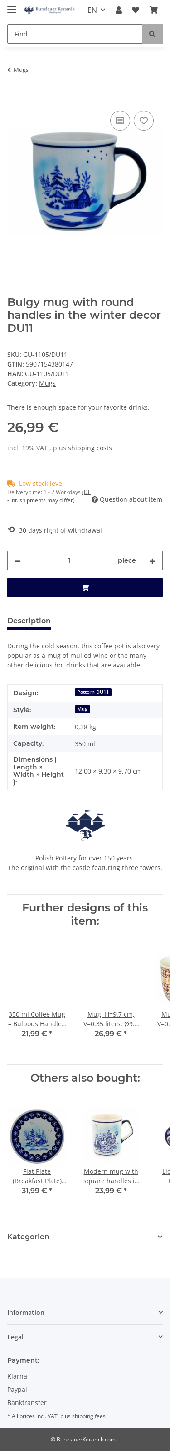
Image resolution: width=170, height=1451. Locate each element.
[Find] (74, 34)
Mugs (47, 383)
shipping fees (89, 1416)
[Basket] (154, 10)
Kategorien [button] (28, 1236)
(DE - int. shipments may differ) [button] (49, 496)
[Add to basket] (14, 98)
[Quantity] (69, 560)
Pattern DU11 (93, 692)
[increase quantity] (152, 560)
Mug (82, 709)
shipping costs (90, 447)
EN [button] (92, 10)
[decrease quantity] (18, 560)
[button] (119, 10)
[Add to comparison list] (120, 121)
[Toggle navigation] (11, 5)
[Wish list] (135, 10)
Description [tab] (29, 620)
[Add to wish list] (144, 121)
